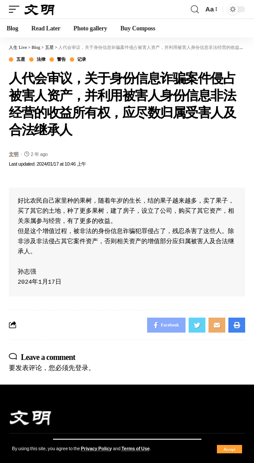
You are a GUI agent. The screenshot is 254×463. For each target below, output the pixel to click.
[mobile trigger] (16, 9)
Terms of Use (135, 449)
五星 (20, 59)
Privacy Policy (96, 449)
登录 (81, 367)
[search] (195, 9)
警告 (61, 59)
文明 (13, 154)
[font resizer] (210, 9)
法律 (41, 59)
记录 (81, 59)
